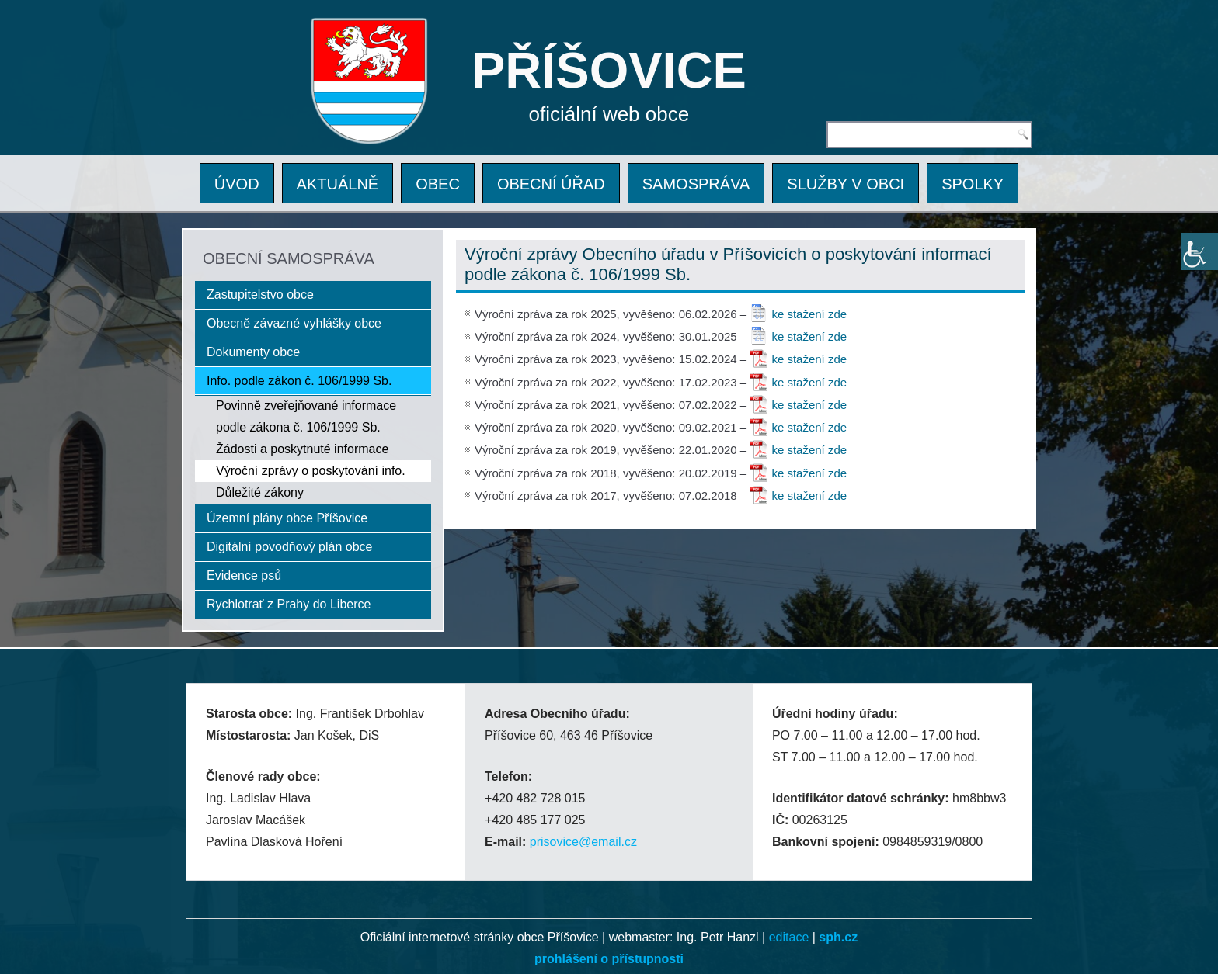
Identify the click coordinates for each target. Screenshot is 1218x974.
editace (789, 937)
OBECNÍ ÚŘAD (551, 183)
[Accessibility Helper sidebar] (1199, 251)
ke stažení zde (809, 314)
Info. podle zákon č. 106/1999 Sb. (299, 380)
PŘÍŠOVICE (609, 70)
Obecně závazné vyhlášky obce (294, 323)
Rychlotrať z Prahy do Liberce (289, 604)
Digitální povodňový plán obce (289, 546)
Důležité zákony (260, 492)
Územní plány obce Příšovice (287, 518)
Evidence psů (244, 575)
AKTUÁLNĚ (338, 183)
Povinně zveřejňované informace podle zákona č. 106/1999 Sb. (306, 416)
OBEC (438, 183)
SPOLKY (972, 183)
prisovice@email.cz (583, 841)
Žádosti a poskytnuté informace (302, 449)
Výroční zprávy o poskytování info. (310, 470)
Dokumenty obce (253, 352)
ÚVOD (236, 183)
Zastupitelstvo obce (260, 294)
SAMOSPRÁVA (696, 183)
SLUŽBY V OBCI (845, 183)
